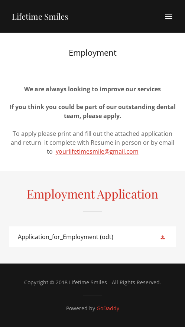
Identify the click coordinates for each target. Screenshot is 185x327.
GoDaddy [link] (108, 308)
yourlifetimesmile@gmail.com (97, 151)
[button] (168, 16)
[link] (40, 17)
